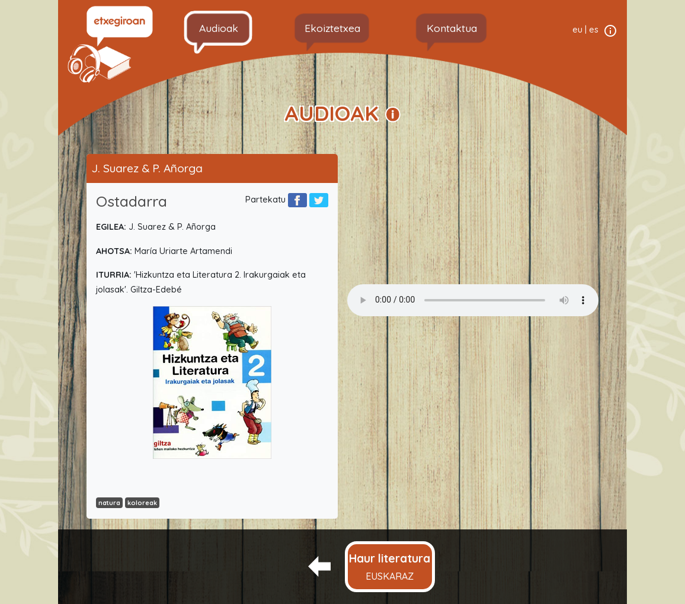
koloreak (142, 503)
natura (109, 503)
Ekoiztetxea (332, 27)
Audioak (218, 27)
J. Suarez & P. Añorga (147, 168)
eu (577, 29)
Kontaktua (452, 27)
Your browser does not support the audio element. (472, 300)
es (593, 29)
